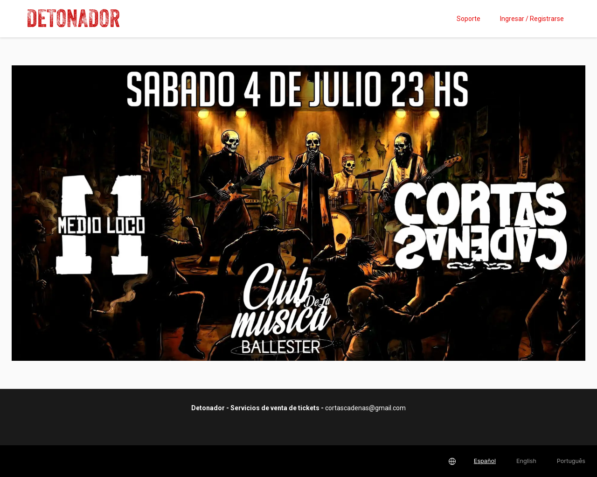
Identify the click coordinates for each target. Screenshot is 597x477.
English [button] (526, 460)
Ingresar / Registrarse (532, 18)
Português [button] (571, 460)
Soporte (468, 18)
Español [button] (485, 460)
